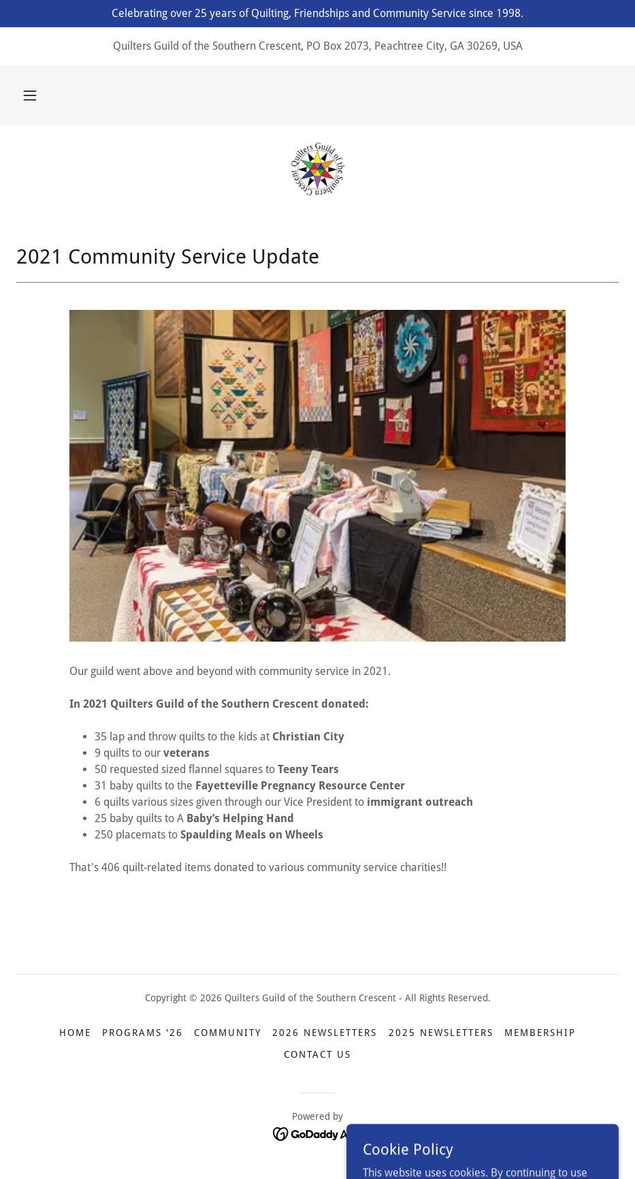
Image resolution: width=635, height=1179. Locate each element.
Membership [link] (540, 1032)
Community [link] (227, 1032)
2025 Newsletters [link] (441, 1032)
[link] (317, 169)
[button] (30, 95)
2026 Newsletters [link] (324, 1032)
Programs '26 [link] (142, 1032)
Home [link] (75, 1032)
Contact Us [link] (317, 1054)
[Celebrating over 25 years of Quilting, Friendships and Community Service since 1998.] (317, 13)
